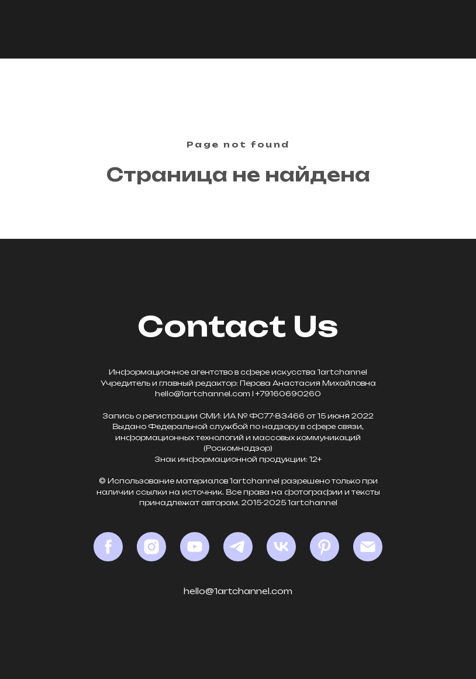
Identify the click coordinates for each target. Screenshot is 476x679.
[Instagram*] (151, 546)
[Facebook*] (108, 546)
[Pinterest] (324, 546)
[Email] (367, 546)
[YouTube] (194, 546)
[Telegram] (238, 546)
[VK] (281, 546)
